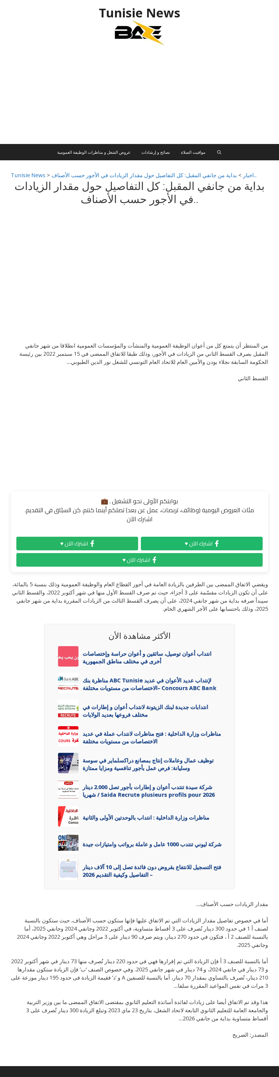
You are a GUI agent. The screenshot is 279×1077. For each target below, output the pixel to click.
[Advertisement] (139, 98)
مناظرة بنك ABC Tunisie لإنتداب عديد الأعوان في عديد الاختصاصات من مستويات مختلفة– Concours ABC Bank (149, 684)
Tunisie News (139, 12)
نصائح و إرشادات (155, 152)
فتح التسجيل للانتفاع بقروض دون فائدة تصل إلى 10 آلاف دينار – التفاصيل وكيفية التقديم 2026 (152, 870)
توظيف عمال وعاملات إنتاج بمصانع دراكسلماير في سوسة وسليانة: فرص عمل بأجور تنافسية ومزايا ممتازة (148, 764)
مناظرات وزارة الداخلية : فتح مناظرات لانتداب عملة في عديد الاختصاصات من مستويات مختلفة (152, 737)
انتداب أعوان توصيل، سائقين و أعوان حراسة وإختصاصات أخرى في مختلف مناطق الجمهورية (147, 657)
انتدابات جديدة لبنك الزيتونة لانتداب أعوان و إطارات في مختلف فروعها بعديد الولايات (145, 710)
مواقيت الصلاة (193, 152)
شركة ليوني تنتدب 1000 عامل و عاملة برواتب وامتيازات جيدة (152, 844)
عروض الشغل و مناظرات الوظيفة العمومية (94, 152)
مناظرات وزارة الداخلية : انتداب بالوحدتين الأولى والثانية (146, 817)
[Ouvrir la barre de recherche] (219, 152)
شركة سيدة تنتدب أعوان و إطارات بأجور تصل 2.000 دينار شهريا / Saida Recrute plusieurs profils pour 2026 (149, 790)
